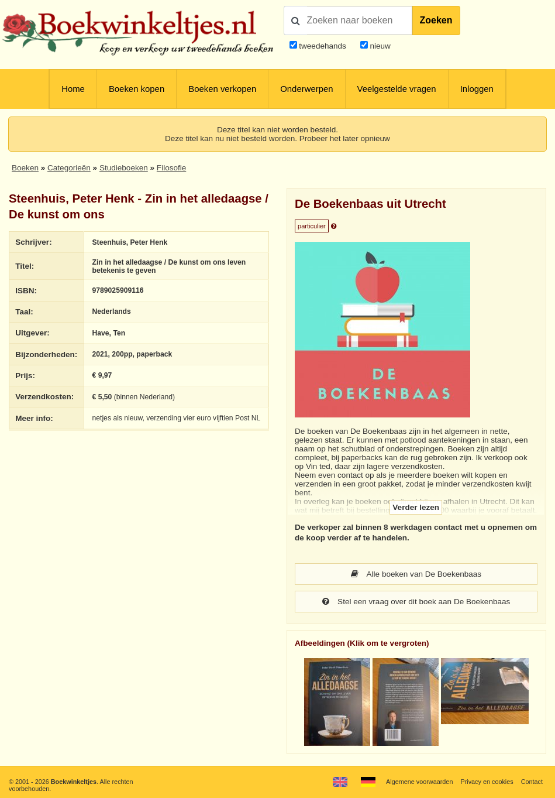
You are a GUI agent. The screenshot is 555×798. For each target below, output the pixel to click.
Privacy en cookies (486, 781)
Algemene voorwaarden (419, 781)
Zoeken (436, 20)
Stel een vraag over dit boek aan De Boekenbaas (416, 601)
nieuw (379, 46)
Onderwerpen (306, 89)
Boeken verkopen (222, 89)
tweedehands (322, 46)
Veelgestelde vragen (396, 89)
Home (73, 89)
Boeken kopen (136, 89)
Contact (532, 781)
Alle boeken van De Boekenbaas (416, 574)
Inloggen (477, 89)
